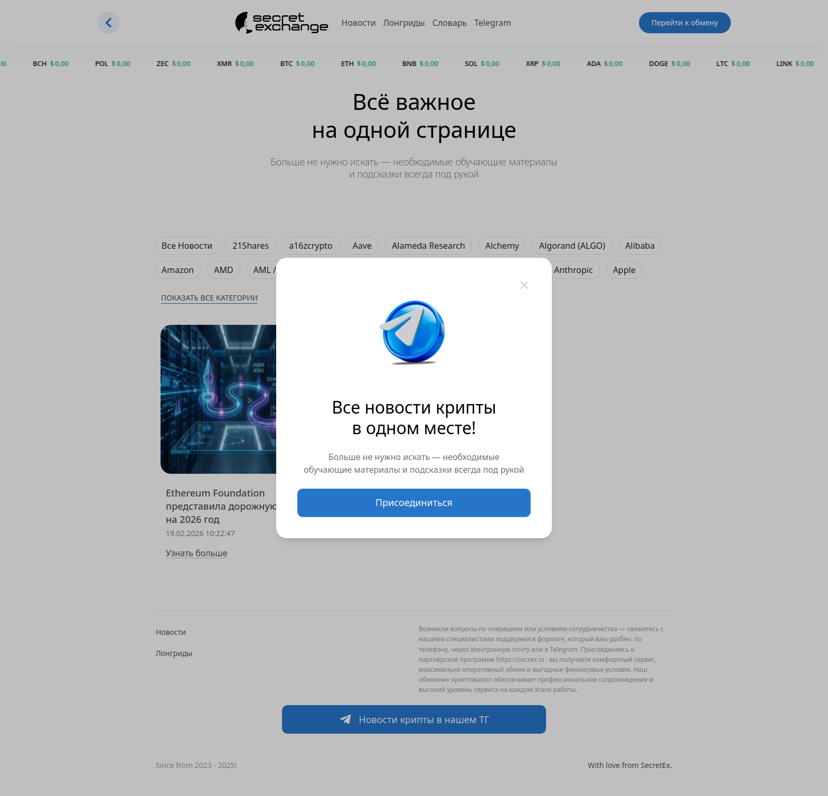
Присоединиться (414, 502)
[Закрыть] (524, 285)
